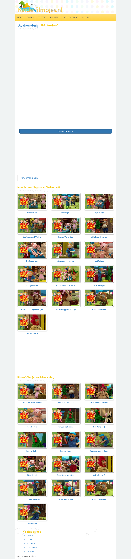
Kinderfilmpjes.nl (29, 177)
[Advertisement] (65, 49)
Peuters (42, 17)
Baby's (30, 17)
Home (20, 17)
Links (29, 539)
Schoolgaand (71, 17)
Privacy (30, 551)
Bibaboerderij (27, 25)
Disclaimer (32, 547)
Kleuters (55, 17)
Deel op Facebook (65, 131)
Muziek (86, 17)
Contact (31, 543)
